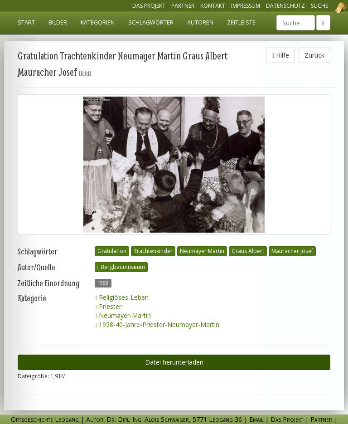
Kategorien (98, 22)
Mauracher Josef (292, 251)
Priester (108, 306)
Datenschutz (285, 6)
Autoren (200, 22)
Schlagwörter (151, 22)
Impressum (245, 6)
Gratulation (111, 251)
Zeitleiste (241, 22)
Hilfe (280, 55)
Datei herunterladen (174, 362)
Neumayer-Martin (123, 315)
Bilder (57, 22)
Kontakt (212, 6)
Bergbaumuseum (121, 267)
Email (256, 419)
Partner (182, 6)
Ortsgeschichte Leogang (329, 8)
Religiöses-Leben (122, 297)
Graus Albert (248, 251)
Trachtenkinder (153, 251)
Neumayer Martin (202, 251)
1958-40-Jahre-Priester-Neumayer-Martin (157, 324)
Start (26, 22)
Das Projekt (148, 6)
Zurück (314, 55)
